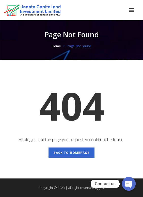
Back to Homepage (71, 153)
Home (56, 46)
